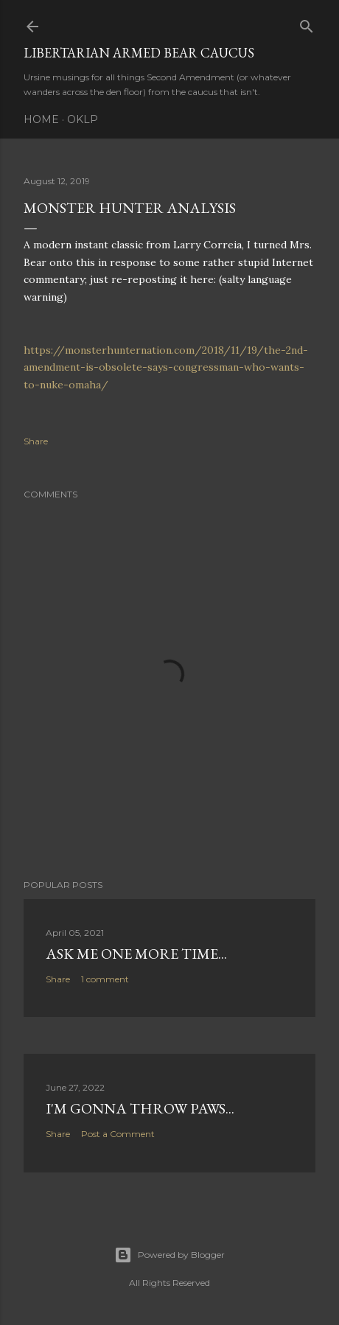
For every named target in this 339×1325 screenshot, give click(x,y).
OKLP (82, 119)
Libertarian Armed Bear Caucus (139, 52)
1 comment (105, 979)
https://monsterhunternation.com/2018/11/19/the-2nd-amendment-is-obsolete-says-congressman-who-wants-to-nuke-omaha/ (166, 367)
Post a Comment (118, 1133)
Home (41, 119)
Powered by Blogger (169, 1255)
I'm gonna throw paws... (140, 1108)
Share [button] (36, 441)
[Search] (306, 23)
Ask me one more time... (136, 953)
